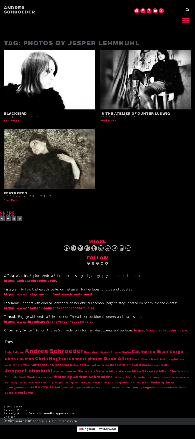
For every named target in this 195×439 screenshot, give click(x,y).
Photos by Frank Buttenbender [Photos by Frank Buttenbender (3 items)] (169, 379)
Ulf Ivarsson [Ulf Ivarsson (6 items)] (95, 389)
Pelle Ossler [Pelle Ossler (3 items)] (43, 379)
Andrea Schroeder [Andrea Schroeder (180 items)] (54, 353)
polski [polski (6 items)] (29, 389)
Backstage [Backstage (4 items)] (91, 354)
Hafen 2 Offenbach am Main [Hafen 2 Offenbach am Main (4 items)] (89, 367)
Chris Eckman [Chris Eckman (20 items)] (19, 361)
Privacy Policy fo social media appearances (40, 415)
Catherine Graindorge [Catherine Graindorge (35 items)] (157, 353)
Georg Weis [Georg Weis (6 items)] (22, 367)
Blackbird (15, 113)
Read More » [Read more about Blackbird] (12, 120)
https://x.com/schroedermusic (160, 332)
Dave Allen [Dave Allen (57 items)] (118, 360)
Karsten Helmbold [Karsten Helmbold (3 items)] (65, 374)
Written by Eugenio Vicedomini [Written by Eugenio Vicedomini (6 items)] (150, 389)
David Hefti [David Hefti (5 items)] (159, 361)
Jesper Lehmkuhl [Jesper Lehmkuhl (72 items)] (29, 373)
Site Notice (13, 409)
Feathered (15, 193)
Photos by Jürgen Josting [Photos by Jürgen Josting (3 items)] (57, 385)
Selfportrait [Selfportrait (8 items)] (65, 389)
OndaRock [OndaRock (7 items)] (26, 379)
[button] (185, 20)
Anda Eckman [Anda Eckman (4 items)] (14, 354)
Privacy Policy (16, 412)
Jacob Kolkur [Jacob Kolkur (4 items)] (161, 367)
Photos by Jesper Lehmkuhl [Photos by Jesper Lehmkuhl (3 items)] (22, 385)
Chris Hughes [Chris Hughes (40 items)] (51, 361)
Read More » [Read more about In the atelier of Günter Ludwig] (108, 120)
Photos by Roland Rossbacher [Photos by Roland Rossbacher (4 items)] (129, 385)
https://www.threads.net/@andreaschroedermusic (48, 323)
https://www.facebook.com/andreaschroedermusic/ (49, 310)
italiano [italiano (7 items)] (145, 367)
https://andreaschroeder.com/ (30, 283)
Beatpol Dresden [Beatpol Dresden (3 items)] (111, 354)
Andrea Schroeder (19, 10)
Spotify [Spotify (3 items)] (80, 390)
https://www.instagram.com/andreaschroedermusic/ (50, 296)
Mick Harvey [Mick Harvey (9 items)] (120, 373)
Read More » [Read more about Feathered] (12, 200)
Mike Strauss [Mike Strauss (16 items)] (145, 373)
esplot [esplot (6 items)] (174, 361)
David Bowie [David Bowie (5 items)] (141, 361)
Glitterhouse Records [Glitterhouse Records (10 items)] (50, 367)
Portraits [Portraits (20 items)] (44, 389)
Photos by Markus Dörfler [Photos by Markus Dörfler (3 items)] (91, 385)
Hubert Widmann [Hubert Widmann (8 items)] (124, 367)
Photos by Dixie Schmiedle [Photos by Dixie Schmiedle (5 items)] (130, 379)
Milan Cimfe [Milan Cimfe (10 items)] (169, 373)
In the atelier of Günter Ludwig (135, 113)
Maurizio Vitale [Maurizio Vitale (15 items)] (93, 373)
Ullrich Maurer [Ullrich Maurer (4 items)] (115, 390)
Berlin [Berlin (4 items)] (126, 354)
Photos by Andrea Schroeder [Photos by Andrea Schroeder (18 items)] (81, 379)
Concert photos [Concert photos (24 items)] (86, 361)
